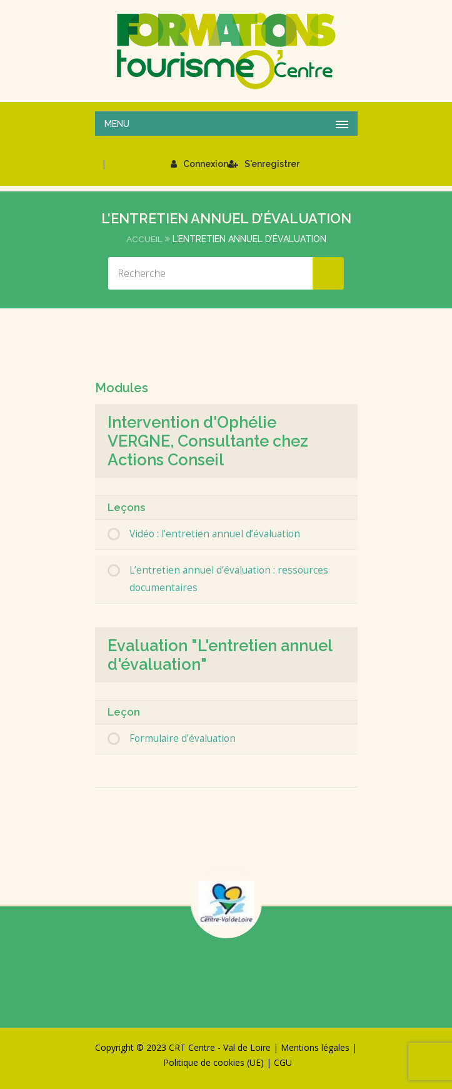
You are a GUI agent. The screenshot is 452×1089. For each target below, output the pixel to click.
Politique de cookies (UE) (213, 1062)
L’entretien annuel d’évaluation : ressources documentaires (228, 579)
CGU (283, 1062)
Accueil (144, 239)
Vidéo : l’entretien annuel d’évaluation (214, 533)
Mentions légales (315, 1047)
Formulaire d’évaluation (182, 738)
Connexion (199, 164)
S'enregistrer (263, 164)
